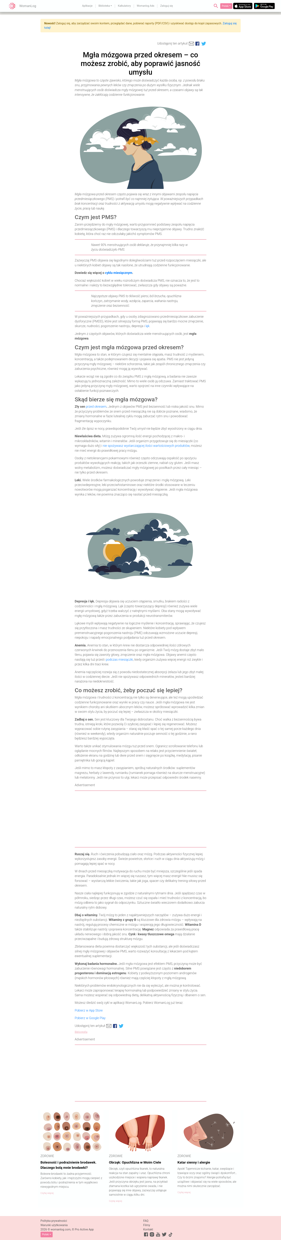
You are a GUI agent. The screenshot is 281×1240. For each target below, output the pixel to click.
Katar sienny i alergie (194, 1162)
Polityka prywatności (54, 1221)
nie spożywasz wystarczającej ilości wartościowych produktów (146, 446)
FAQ (146, 1221)
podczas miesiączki (119, 659)
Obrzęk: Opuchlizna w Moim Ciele (135, 1162)
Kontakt (148, 1229)
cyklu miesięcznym (118, 273)
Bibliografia (81, 1032)
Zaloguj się (166, 5)
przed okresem (96, 406)
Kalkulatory (124, 5)
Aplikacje (87, 5)
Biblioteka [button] (104, 5)
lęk (148, 326)
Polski (225, 6)
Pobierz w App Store (89, 1010)
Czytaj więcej (47, 1193)
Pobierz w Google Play (90, 1018)
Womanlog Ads (145, 5)
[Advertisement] (140, 819)
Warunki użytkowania (54, 1225)
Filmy (146, 1225)
